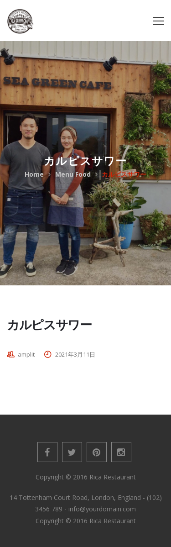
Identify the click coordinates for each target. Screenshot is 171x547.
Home (34, 174)
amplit (26, 354)
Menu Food (73, 174)
